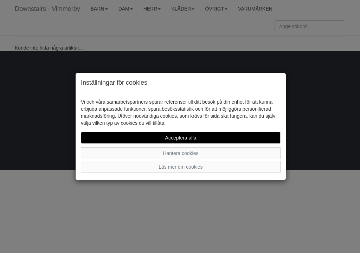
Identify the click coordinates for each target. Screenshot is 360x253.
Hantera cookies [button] (180, 153)
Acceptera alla (181, 138)
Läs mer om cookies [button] (180, 167)
